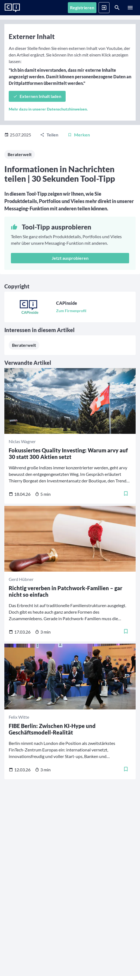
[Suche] (117, 7)
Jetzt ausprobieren (70, 258)
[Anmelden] (104, 7)
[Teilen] (49, 134)
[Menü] (130, 7)
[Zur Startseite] (12, 7)
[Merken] (79, 134)
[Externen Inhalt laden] (37, 96)
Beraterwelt (20, 154)
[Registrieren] (82, 7)
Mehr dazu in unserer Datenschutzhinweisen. (48, 109)
